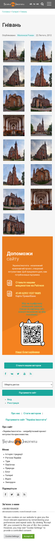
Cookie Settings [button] (12, 536)
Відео (8, 479)
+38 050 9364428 (10, 509)
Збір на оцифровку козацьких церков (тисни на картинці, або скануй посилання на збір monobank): (32, 309)
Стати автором (32, 413)
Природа (9, 468)
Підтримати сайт (27, 393)
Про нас (15, 413)
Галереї (9, 475)
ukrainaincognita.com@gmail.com (19, 512)
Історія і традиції (13, 454)
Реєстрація (13, 403)
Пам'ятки (10, 465)
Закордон (10, 482)
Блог (7, 472)
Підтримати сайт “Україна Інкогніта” (26, 419)
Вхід (9, 399)
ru (34, 4)
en (37, 4)
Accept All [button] (28, 536)
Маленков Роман (25, 35)
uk (31, 4)
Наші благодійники (28, 352)
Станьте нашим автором (28, 365)
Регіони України (13, 458)
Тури (7, 461)
